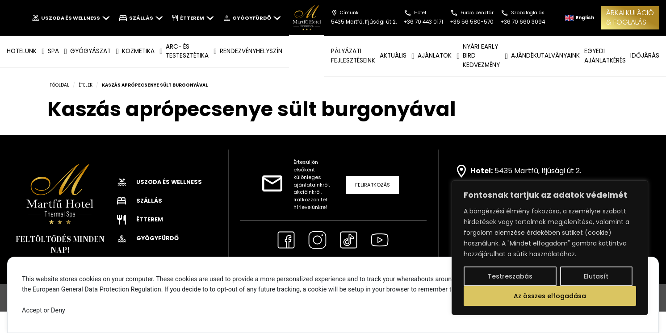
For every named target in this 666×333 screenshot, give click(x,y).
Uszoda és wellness (71, 17)
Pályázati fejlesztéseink (353, 55)
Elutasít (596, 276)
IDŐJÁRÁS (644, 55)
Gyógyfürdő (252, 17)
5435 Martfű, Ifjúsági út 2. (537, 171)
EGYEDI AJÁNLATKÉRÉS (605, 55)
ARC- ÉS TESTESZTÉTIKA (187, 51)
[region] (550, 247)
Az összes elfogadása (550, 295)
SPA (53, 51)
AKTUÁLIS (393, 55)
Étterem (193, 17)
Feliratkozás (372, 184)
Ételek (85, 85)
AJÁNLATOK (435, 55)
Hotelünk (22, 51)
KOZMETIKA (138, 51)
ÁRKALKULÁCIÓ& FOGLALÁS (630, 17)
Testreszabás (510, 276)
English (579, 17)
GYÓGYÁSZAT (90, 51)
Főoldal (59, 85)
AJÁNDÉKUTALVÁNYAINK (545, 55)
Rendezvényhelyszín (251, 51)
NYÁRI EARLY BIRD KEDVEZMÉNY (481, 55)
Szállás (141, 17)
